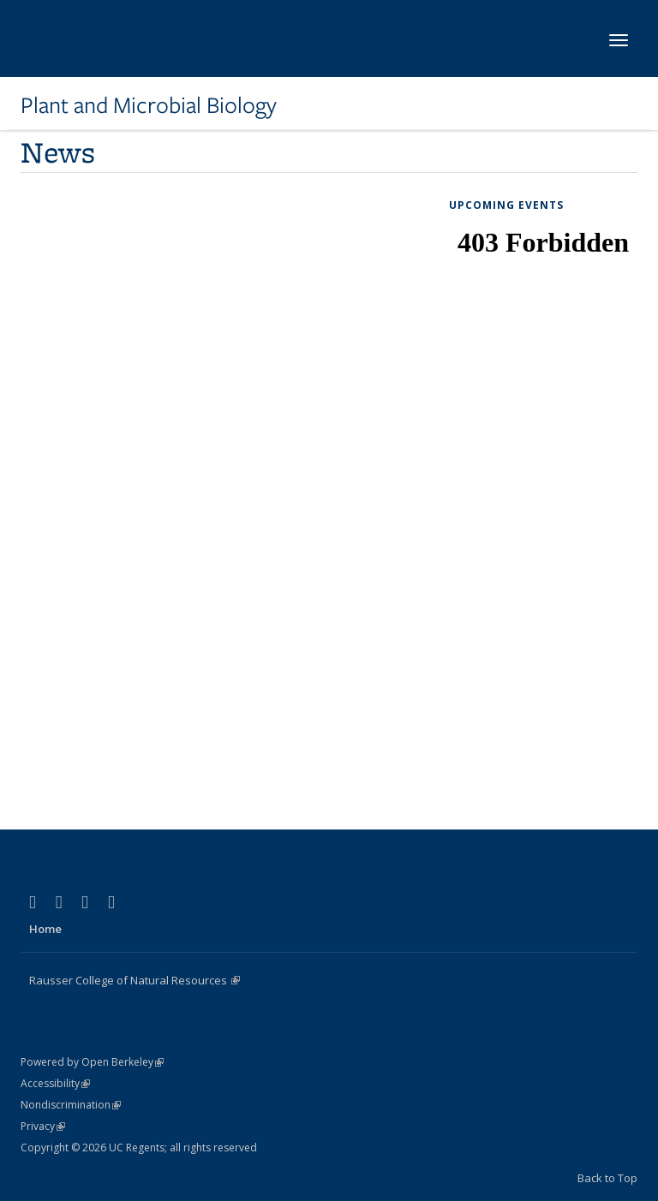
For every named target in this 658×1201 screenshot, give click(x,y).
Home (45, 928)
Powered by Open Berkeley (92, 1062)
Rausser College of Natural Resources (134, 980)
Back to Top (607, 1178)
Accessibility (55, 1083)
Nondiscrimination (71, 1104)
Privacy (43, 1126)
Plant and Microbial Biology (149, 105)
